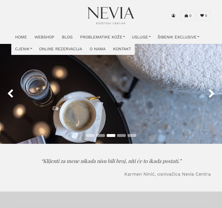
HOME (21, 37)
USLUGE (140, 37)
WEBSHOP (44, 37)
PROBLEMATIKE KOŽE (101, 37)
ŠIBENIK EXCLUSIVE (177, 37)
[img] (9, 94)
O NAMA (98, 49)
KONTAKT (122, 49)
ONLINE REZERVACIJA (60, 49)
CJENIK (22, 49)
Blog (67, 37)
